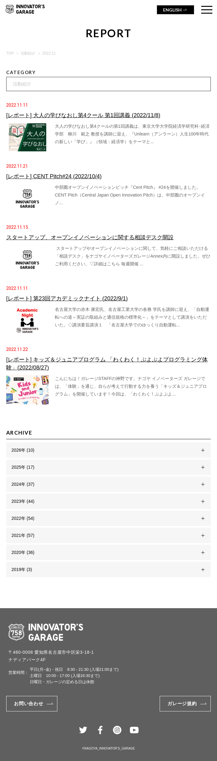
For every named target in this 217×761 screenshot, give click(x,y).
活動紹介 (27, 53)
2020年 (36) (22, 552)
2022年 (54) (22, 518)
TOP (10, 53)
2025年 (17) (22, 467)
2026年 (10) (22, 450)
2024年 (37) (22, 484)
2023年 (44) (22, 501)
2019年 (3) (21, 569)
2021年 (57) (22, 535)
